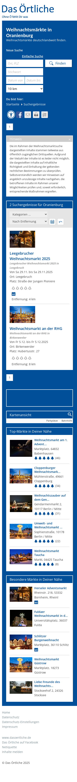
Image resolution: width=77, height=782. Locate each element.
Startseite (12, 104)
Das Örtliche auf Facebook (20, 742)
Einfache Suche (32, 56)
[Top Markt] (39, 449)
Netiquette (9, 747)
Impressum (10, 727)
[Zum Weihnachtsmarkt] (39, 266)
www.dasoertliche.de (16, 738)
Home (6, 712)
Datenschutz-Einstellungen (20, 722)
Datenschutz (10, 717)
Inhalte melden (12, 752)
